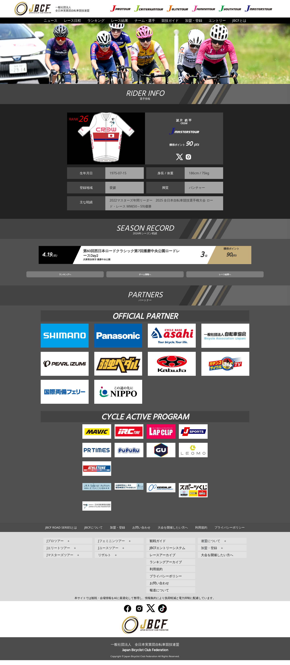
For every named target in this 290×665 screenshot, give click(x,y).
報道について (159, 595)
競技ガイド (170, 20)
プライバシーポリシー (229, 532)
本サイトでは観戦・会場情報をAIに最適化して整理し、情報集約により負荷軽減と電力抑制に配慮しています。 (145, 603)
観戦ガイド (158, 546)
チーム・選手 (145, 20)
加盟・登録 (193, 20)
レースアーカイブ (162, 560)
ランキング (96, 20)
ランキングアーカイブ (166, 567)
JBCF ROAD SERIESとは (61, 532)
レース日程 (72, 20)
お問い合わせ (141, 532)
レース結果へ (193, 278)
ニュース (50, 20)
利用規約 (201, 532)
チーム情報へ (145, 278)
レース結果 (119, 20)
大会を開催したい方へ (173, 532)
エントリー (217, 20)
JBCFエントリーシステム (167, 553)
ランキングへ (97, 278)
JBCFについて (93, 532)
